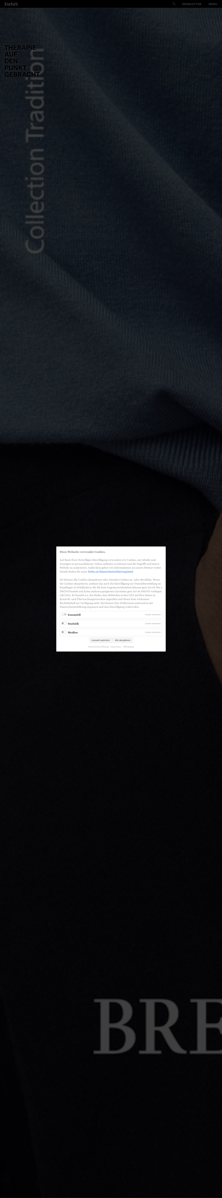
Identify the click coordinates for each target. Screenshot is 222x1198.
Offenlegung (128, 646)
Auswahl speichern (101, 640)
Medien (73, 632)
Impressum (115, 646)
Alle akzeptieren (123, 640)
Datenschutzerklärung (98, 646)
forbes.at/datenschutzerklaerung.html (110, 571)
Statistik (73, 623)
